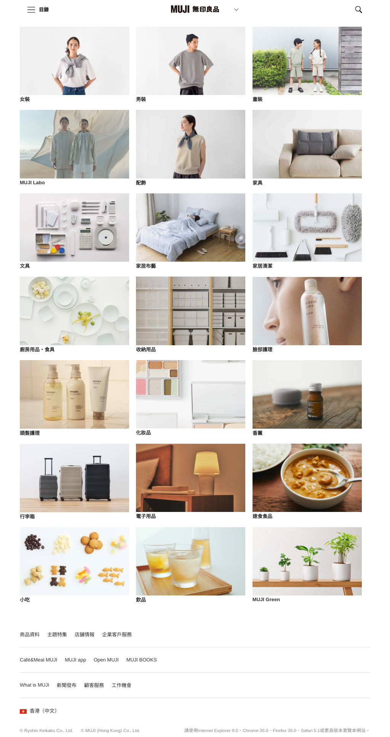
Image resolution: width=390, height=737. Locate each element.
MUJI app (75, 660)
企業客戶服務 (117, 634)
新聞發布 (67, 685)
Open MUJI (106, 660)
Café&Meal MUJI (38, 660)
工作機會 (121, 685)
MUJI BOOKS (141, 660)
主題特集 (57, 634)
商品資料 (30, 634)
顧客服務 (94, 685)
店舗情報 (84, 634)
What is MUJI (34, 685)
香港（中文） (39, 711)
